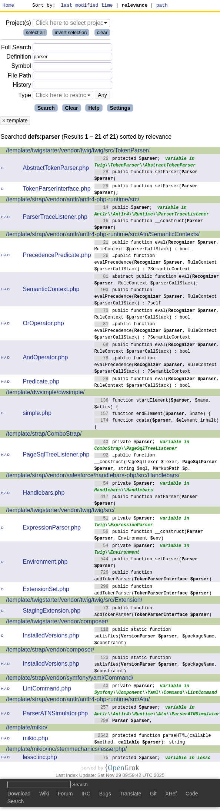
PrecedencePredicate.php (57, 256)
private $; (124, 442)
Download (18, 795)
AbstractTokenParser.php (56, 169)
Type (24, 96)
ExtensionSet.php (46, 590)
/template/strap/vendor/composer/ (50, 650)
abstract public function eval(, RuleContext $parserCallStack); (156, 280)
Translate (130, 795)
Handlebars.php (43, 494)
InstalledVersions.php (51, 636)
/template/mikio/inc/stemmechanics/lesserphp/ (66, 750)
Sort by (43, 6)
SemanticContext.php (51, 290)
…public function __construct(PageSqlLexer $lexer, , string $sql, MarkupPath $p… (155, 462)
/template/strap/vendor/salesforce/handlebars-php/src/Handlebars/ (93, 476)
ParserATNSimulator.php (55, 714)
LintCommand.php (47, 689)
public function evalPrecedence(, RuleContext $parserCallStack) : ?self (155, 297)
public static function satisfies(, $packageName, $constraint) (155, 637)
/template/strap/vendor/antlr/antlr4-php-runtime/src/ (72, 200)
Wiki (44, 795)
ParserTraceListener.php (55, 218)
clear (102, 33)
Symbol (21, 67)
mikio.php (35, 739)
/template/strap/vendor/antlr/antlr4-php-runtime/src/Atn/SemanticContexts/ (103, 235)
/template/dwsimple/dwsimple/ (45, 393)
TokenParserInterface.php (56, 190)
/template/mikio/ (26, 728)
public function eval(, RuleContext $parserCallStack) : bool (156, 246)
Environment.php (45, 563)
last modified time (87, 6)
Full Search (16, 48)
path (162, 6)
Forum (65, 795)
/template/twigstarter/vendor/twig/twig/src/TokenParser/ (78, 151)
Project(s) (18, 24)
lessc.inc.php (40, 758)
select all (35, 33)
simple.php (37, 414)
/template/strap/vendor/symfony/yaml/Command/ (69, 679)
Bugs (105, 795)
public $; (123, 208)
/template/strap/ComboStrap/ (44, 435)
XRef (171, 795)
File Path (19, 76)
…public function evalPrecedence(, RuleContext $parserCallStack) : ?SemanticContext (155, 263)
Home (8, 6)
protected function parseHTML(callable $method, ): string (152, 739)
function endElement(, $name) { (152, 414)
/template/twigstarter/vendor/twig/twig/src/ (60, 511)
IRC (85, 795)
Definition (18, 58)
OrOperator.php (43, 324)
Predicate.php (41, 382)
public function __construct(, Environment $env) (148, 535)
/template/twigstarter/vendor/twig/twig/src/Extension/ (74, 601)
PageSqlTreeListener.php (56, 455)
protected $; (127, 159)
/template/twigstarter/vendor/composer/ (57, 622)
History (22, 86)
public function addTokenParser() (153, 576)
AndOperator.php (45, 358)
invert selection (71, 33)
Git (153, 795)
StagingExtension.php (51, 612)
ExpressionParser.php (52, 528)
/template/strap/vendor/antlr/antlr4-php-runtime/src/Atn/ (78, 700)
